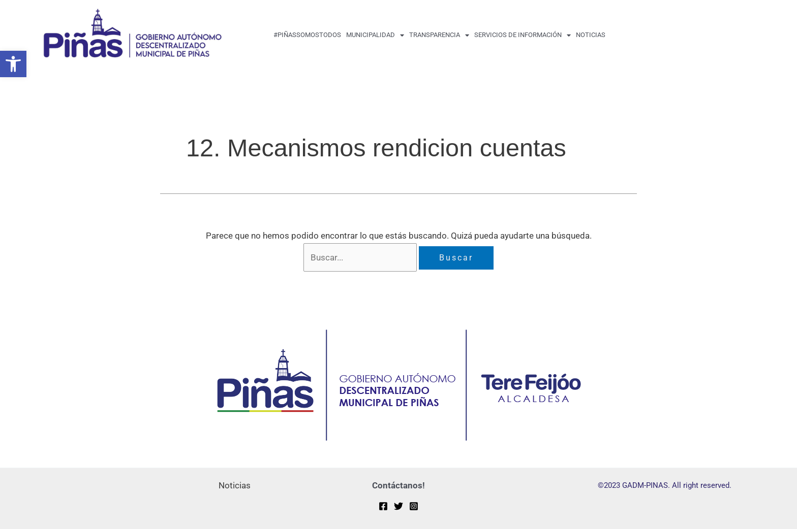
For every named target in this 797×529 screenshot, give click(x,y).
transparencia (439, 35)
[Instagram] (413, 506)
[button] (13, 64)
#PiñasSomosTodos (307, 35)
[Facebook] (383, 506)
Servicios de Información (522, 35)
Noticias (590, 35)
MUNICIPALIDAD (375, 35)
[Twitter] (398, 506)
